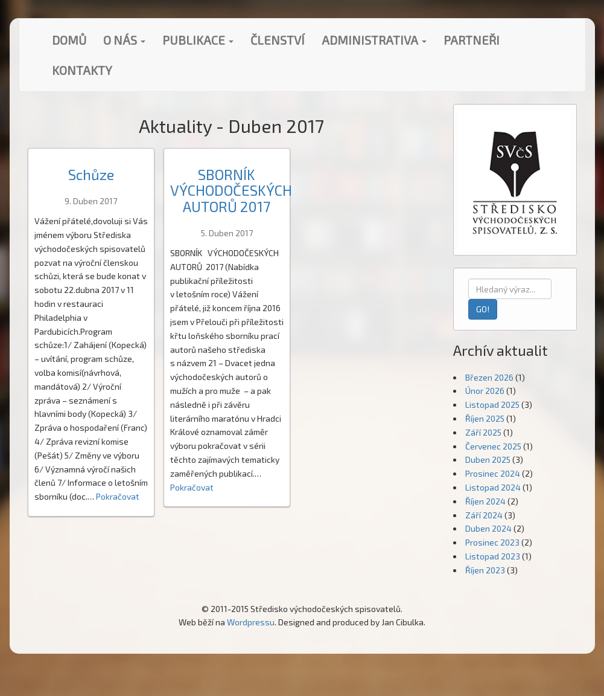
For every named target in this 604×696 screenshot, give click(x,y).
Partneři (471, 40)
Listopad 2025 (492, 404)
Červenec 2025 (493, 446)
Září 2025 (483, 432)
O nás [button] (124, 40)
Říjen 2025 (484, 418)
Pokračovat (117, 496)
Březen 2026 (489, 377)
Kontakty (82, 70)
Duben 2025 (487, 459)
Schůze (91, 174)
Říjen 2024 (485, 501)
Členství (277, 40)
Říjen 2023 (485, 570)
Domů (69, 40)
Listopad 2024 (493, 487)
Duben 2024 (488, 528)
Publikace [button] (198, 40)
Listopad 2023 (492, 556)
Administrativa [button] (374, 40)
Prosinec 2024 (492, 473)
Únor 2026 (484, 390)
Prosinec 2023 (492, 542)
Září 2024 (484, 515)
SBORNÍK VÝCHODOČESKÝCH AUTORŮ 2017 (231, 190)
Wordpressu (251, 622)
